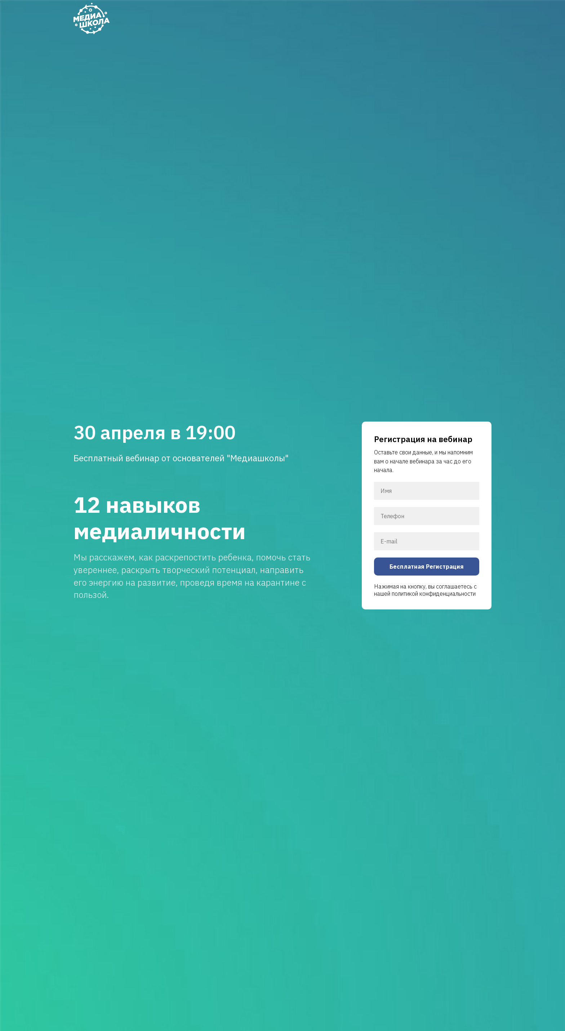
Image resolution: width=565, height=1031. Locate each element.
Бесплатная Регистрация (426, 567)
